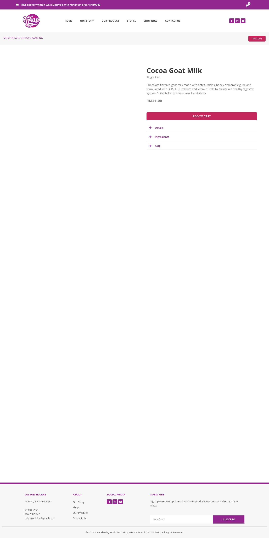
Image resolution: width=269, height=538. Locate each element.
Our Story (87, 20)
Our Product (110, 20)
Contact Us (172, 20)
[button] (257, 39)
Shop (76, 507)
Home (68, 20)
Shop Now (150, 20)
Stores (131, 20)
